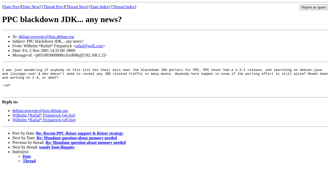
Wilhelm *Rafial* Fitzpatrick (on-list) (43, 121)
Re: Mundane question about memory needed (77, 144)
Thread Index (124, 7)
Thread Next (76, 7)
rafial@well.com (89, 46)
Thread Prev (53, 7)
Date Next (31, 7)
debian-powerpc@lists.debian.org (46, 36)
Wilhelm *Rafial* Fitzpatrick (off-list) (44, 126)
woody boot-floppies (57, 153)
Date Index (100, 7)
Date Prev (11, 7)
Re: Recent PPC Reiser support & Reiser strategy (79, 139)
